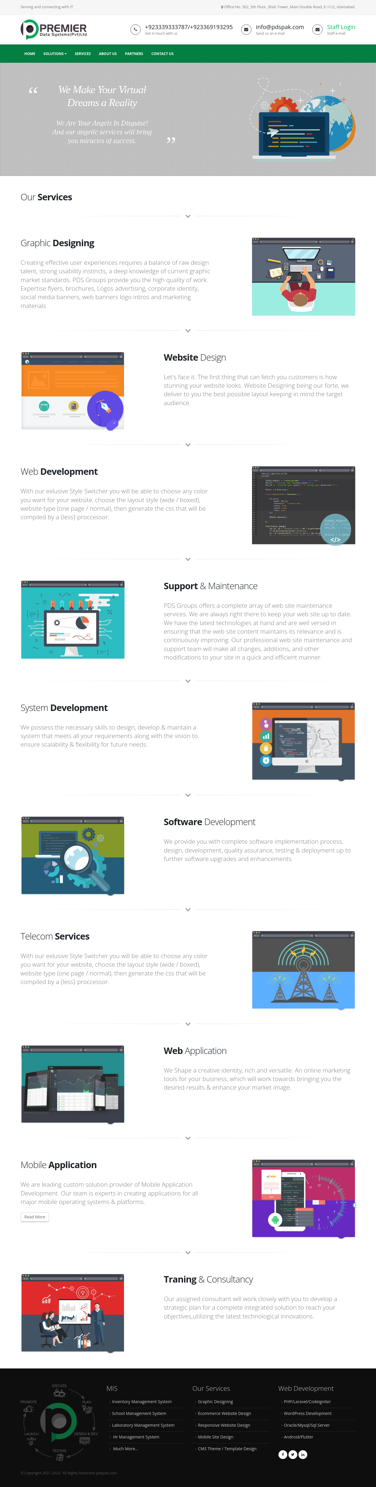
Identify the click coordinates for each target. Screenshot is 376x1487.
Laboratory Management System (143, 1425)
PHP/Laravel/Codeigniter (307, 1401)
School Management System (139, 1413)
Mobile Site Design (215, 1437)
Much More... (125, 1448)
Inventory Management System (142, 1401)
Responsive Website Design (224, 1425)
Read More (34, 1217)
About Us (108, 53)
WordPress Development (308, 1413)
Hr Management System (136, 1437)
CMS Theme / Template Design (227, 1448)
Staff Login (341, 27)
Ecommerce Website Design (224, 1413)
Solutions (55, 53)
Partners (134, 53)
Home (29, 53)
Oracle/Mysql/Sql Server (307, 1425)
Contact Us (162, 53)
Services (83, 53)
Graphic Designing (215, 1401)
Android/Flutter (298, 1437)
